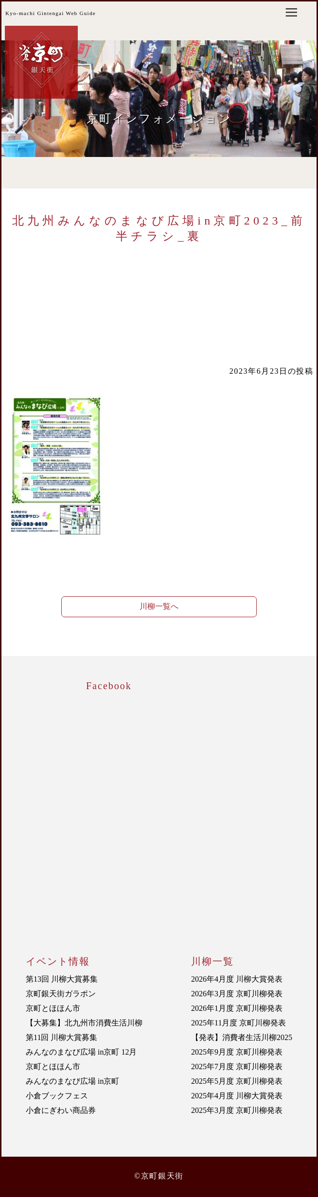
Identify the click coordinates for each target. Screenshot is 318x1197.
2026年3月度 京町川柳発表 (237, 993)
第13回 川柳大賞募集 (62, 979)
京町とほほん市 (53, 1008)
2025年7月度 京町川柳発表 (237, 1066)
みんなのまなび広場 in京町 (72, 1081)
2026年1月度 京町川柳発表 (237, 1008)
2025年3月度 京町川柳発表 (237, 1110)
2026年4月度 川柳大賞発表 (237, 979)
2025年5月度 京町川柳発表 (237, 1081)
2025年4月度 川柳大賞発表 (237, 1096)
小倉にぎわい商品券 (61, 1110)
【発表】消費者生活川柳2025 (241, 1037)
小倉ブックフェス (57, 1096)
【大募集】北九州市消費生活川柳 (84, 1023)
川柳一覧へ (159, 606)
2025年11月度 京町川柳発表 (238, 1023)
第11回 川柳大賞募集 (61, 1037)
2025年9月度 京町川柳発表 (237, 1052)
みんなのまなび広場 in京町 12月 (81, 1052)
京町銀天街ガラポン (61, 993)
